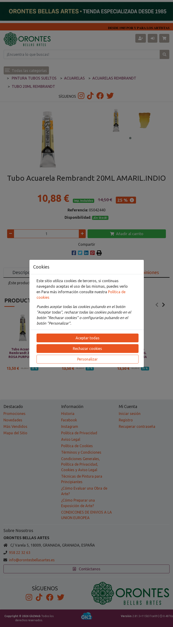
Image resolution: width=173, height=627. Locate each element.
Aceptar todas (87, 338)
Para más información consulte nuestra (74, 292)
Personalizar (87, 359)
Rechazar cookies (87, 348)
